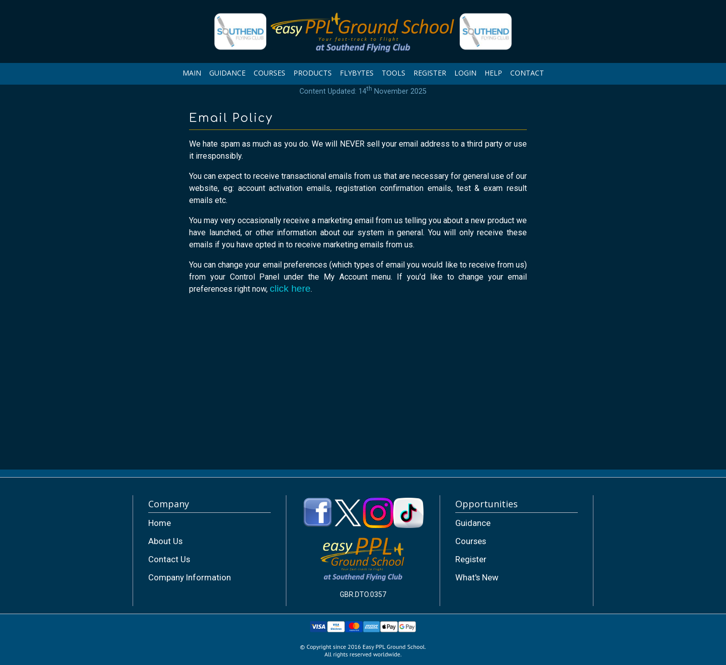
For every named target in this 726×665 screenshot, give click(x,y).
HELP (493, 73)
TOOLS (393, 73)
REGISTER (429, 73)
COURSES (269, 73)
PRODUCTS (312, 73)
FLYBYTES (357, 73)
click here (290, 288)
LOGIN (465, 73)
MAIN (192, 73)
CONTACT (527, 73)
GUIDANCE (227, 73)
